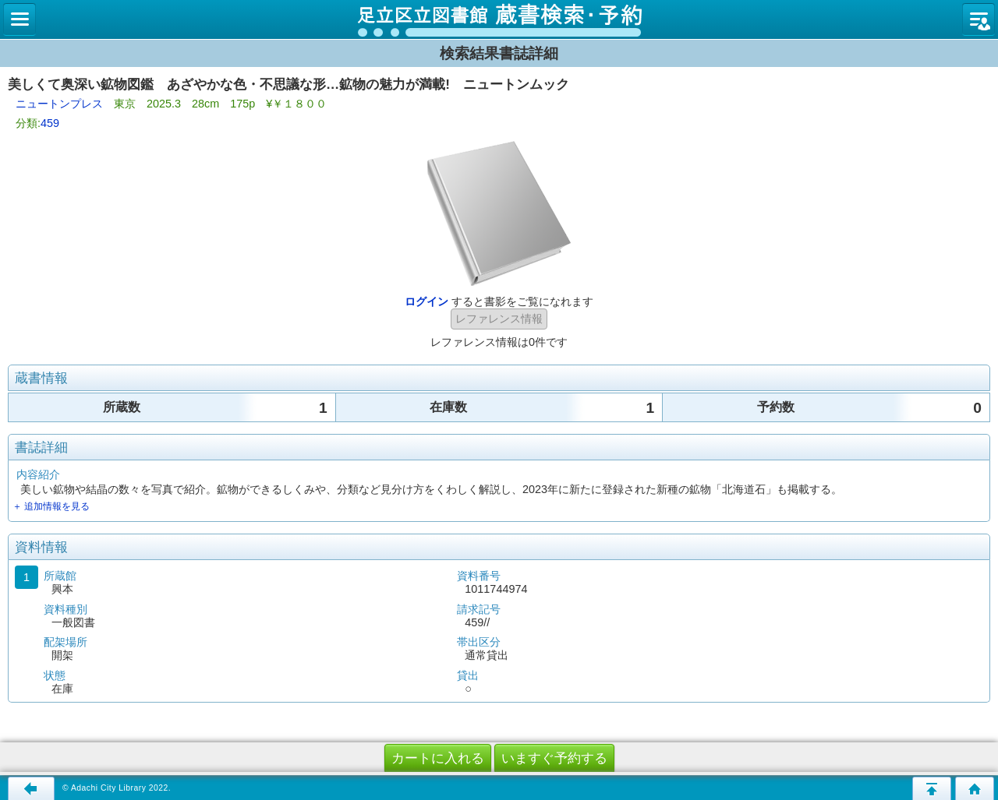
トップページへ (974, 788)
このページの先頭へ (931, 788)
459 (50, 123)
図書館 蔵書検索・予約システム (499, 19)
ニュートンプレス (59, 103)
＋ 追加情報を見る (51, 506)
